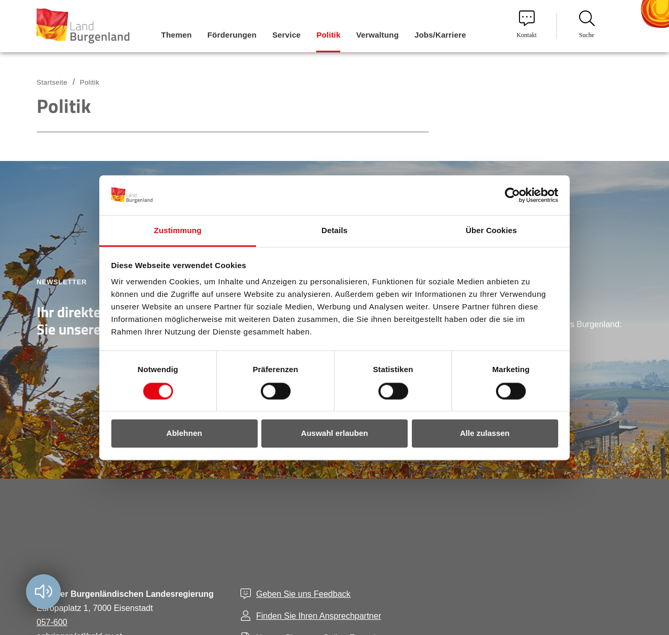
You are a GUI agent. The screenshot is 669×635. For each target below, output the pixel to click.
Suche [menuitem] (587, 24)
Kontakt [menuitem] (526, 24)
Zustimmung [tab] (178, 230)
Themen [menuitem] (176, 34)
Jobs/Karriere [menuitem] (440, 34)
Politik (89, 82)
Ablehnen (184, 433)
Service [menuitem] (286, 34)
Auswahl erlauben (334, 433)
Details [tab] (334, 230)
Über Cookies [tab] (491, 230)
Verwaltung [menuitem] (377, 34)
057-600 (52, 622)
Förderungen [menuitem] (232, 34)
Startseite (52, 82)
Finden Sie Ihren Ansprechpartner (318, 615)
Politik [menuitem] (328, 34)
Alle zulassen (485, 433)
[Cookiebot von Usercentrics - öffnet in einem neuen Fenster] (512, 195)
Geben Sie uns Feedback (303, 594)
